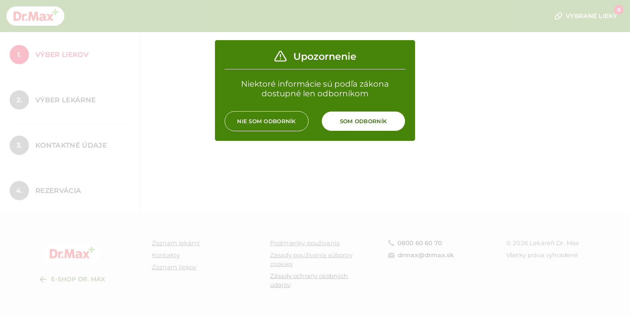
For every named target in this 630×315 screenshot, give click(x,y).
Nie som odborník (266, 121)
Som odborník (363, 121)
